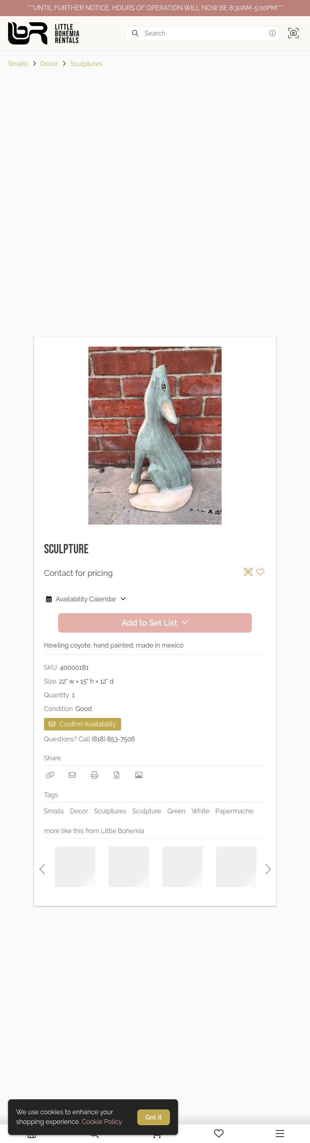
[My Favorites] (218, 1133)
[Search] (135, 33)
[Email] (72, 775)
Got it (153, 1117)
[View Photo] (139, 775)
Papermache (234, 811)
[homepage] (47, 33)
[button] (293, 33)
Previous (42, 867)
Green (176, 811)
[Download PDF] (117, 775)
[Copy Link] (50, 775)
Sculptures (86, 64)
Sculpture (146, 811)
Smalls (18, 64)
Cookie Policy (102, 1122)
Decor (49, 64)
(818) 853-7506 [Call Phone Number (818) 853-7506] (113, 739)
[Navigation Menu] (280, 1133)
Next (266, 867)
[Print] (94, 775)
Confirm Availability (82, 724)
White (200, 811)
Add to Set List (154, 623)
